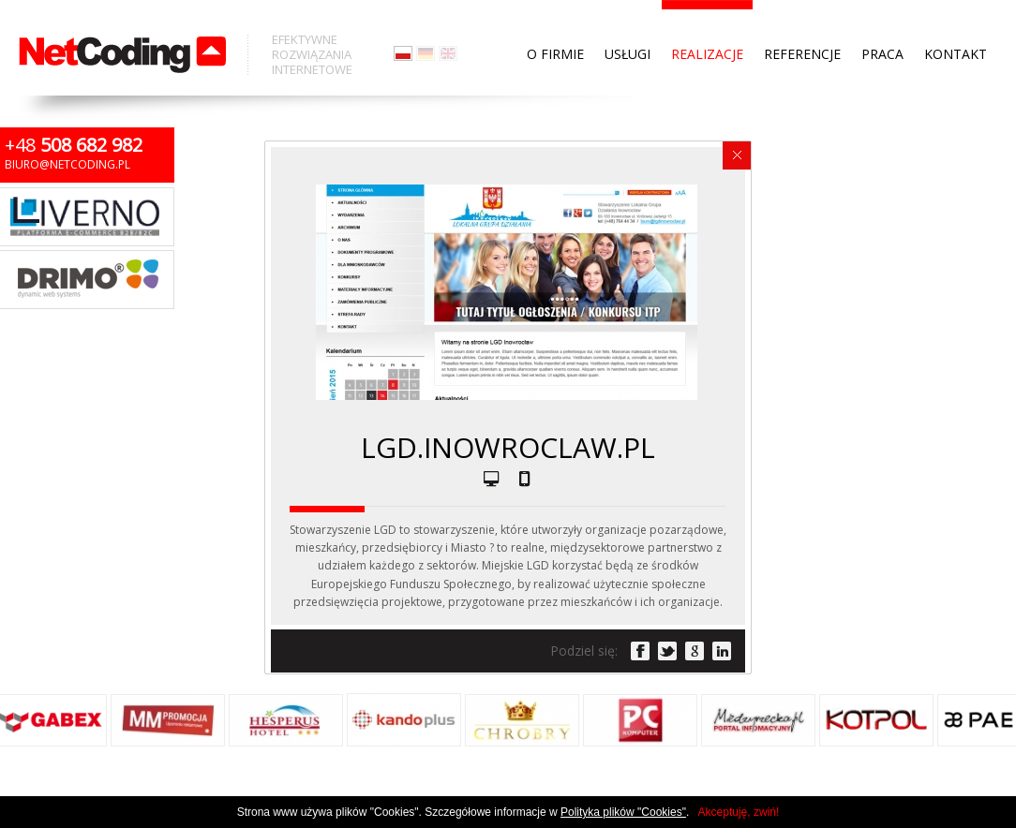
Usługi (627, 18)
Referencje (802, 18)
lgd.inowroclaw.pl (508, 447)
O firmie (555, 18)
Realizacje (707, 18)
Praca (882, 18)
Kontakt (955, 18)
